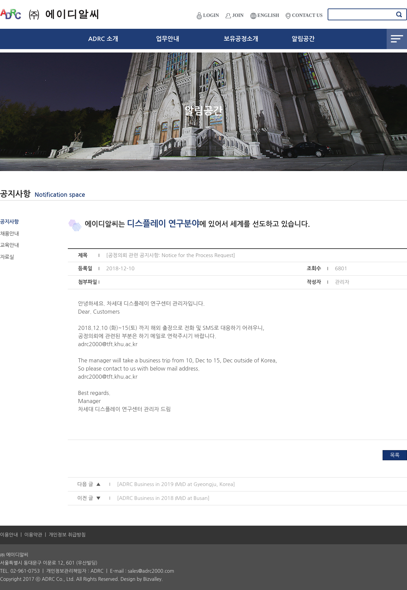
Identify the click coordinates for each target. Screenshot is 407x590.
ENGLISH (264, 16)
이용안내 (9, 534)
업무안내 (167, 39)
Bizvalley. (153, 579)
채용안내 (9, 233)
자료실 (7, 256)
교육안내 (9, 245)
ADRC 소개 (103, 39)
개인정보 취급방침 (67, 534)
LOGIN (208, 15)
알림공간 (303, 39)
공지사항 (9, 221)
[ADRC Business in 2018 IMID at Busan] (163, 498)
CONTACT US (304, 16)
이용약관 (33, 534)
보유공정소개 (241, 39)
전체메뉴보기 (397, 39)
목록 (395, 455)
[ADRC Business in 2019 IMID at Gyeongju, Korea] (176, 484)
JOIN (235, 15)
